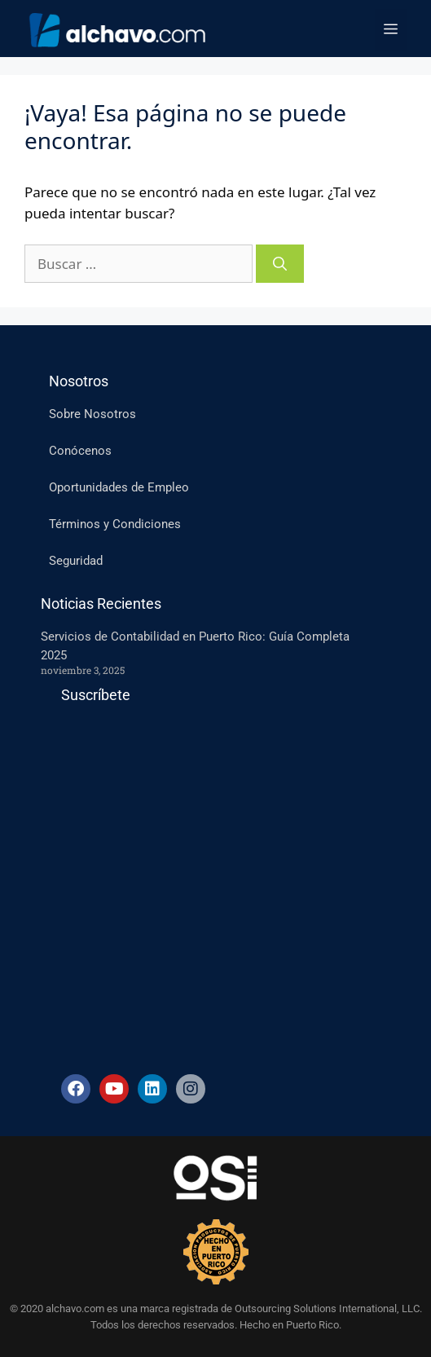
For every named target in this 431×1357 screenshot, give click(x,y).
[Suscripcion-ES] (198, 883)
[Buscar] (280, 264)
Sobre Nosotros (92, 414)
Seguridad (76, 560)
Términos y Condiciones (115, 524)
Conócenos (80, 450)
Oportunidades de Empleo (119, 487)
